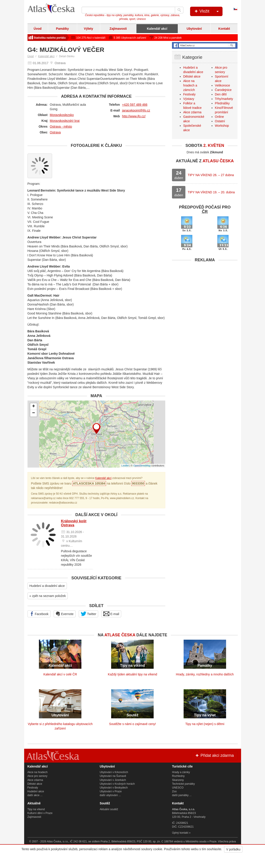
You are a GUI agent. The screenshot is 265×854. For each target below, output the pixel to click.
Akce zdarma (192, 112)
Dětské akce (191, 76)
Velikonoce (222, 85)
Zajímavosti (118, 28)
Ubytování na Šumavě (113, 776)
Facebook (39, 614)
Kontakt (224, 28)
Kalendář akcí (157, 28)
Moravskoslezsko (62, 115)
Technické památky (183, 783)
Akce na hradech (38, 772)
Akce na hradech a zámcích (190, 85)
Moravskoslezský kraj (65, 120)
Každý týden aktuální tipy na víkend (132, 674)
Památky (62, 28)
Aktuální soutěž (109, 809)
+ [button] (33, 406)
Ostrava (55, 132)
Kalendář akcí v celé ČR (60, 674)
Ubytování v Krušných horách (117, 783)
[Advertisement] (205, 293)
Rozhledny (178, 776)
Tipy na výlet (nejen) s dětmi (205, 724)
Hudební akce (36, 791)
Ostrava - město (61, 126)
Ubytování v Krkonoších (114, 772)
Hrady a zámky (181, 772)
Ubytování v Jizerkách (113, 780)
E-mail (111, 614)
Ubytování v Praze (111, 791)
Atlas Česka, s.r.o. (57, 841)
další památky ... (181, 795)
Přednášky (222, 103)
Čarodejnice (223, 90)
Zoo (174, 791)
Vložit (208, 11)
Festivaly (189, 94)
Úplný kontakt (180, 832)
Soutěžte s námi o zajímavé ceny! (132, 724)
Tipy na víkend (36, 809)
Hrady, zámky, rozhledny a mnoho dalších (205, 674)
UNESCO (177, 787)
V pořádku (233, 849)
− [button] (33, 413)
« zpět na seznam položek (48, 596)
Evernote (65, 614)
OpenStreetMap (142, 465)
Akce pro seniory (37, 776)
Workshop (222, 125)
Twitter (88, 614)
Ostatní (220, 121)
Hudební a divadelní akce (47, 586)
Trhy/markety (224, 99)
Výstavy (188, 99)
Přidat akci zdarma (214, 755)
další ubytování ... (110, 795)
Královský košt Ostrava (74, 523)
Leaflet (125, 465)
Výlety (88, 28)
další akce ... (35, 795)
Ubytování (194, 28)
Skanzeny (178, 780)
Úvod (38, 28)
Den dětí (221, 94)
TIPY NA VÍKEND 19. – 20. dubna (211, 192)
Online (219, 116)
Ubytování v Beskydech (114, 787)
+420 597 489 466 (134, 104)
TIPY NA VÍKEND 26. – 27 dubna (211, 175)
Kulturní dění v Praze (40, 813)
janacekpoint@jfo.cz (136, 110)
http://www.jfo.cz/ (134, 116)
